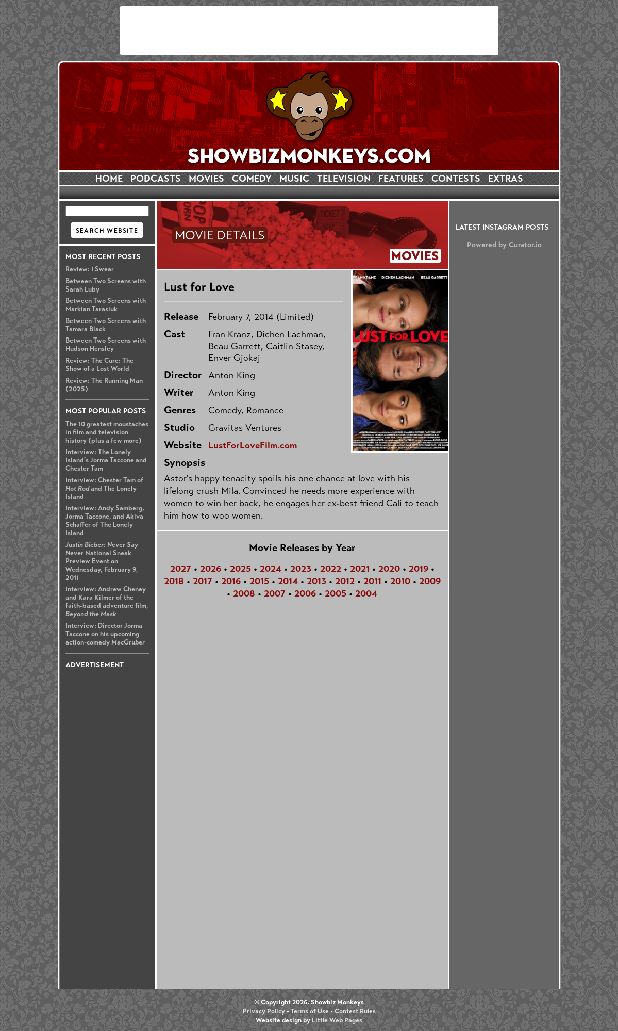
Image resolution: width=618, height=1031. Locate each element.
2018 (174, 581)
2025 (240, 568)
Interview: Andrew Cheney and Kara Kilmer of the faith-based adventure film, (106, 601)
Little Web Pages (337, 1020)
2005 (335, 593)
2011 (372, 581)
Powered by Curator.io (504, 244)
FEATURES (401, 178)
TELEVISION (344, 178)
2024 (270, 568)
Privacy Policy (264, 1011)
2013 (316, 581)
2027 (180, 568)
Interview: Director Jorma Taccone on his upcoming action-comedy (105, 634)
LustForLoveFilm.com (252, 445)
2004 (366, 593)
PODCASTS (155, 178)
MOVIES (206, 178)
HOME (109, 178)
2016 (231, 581)
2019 (418, 568)
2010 (400, 581)
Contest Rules (355, 1011)
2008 (244, 593)
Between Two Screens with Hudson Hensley (105, 344)
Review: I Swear (89, 269)
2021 (360, 568)
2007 (275, 593)
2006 (305, 593)
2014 (288, 581)
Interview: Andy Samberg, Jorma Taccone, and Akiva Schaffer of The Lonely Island (104, 520)
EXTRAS (505, 178)
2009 (430, 581)
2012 (345, 581)
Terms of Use (310, 1011)
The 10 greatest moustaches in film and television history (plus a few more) (106, 432)
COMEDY (252, 178)
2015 (259, 581)
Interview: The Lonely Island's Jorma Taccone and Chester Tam (106, 460)
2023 (300, 568)
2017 (202, 581)
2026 (210, 568)
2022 (330, 568)
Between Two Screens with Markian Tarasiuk (105, 305)
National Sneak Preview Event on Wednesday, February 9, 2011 (101, 561)
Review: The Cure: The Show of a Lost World (99, 365)
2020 (389, 568)
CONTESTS (455, 178)
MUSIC (294, 178)
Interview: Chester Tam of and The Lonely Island (104, 488)
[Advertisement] (309, 30)
